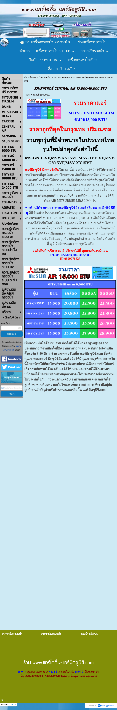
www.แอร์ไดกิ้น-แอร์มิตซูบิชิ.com (80, 353)
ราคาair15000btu (40, 94)
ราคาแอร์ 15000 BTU (63, 77)
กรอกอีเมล (5, 323)
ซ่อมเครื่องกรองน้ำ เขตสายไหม (37, 77)
